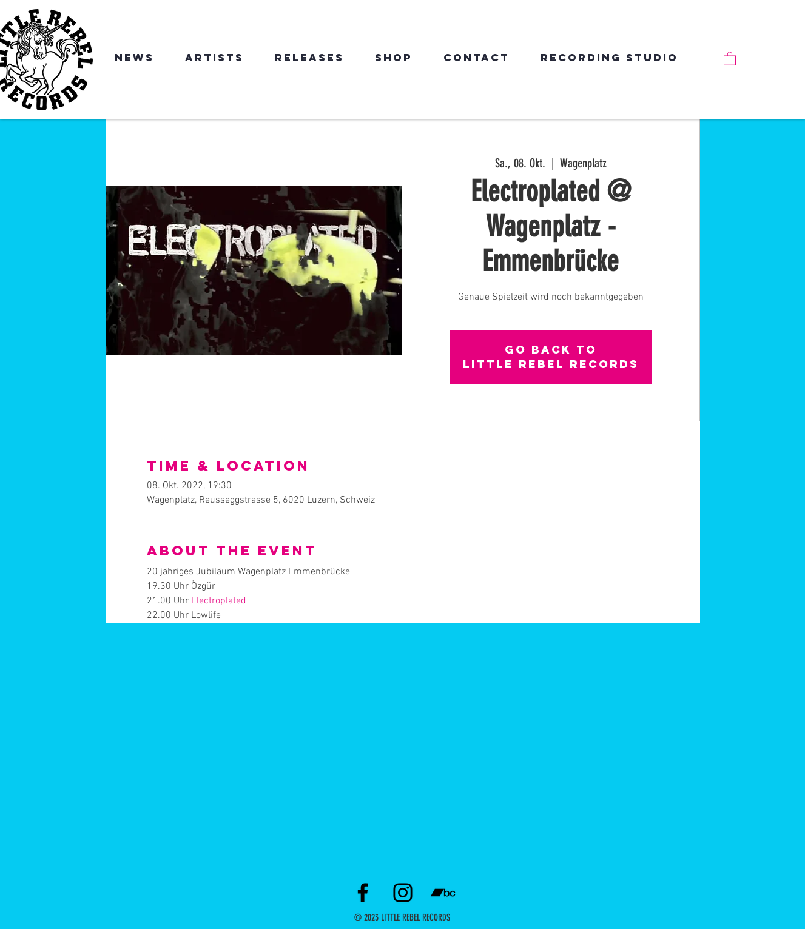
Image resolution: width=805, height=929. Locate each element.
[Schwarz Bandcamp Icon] (443, 892)
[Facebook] (363, 892)
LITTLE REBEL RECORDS (551, 364)
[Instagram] (403, 892)
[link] (730, 58)
